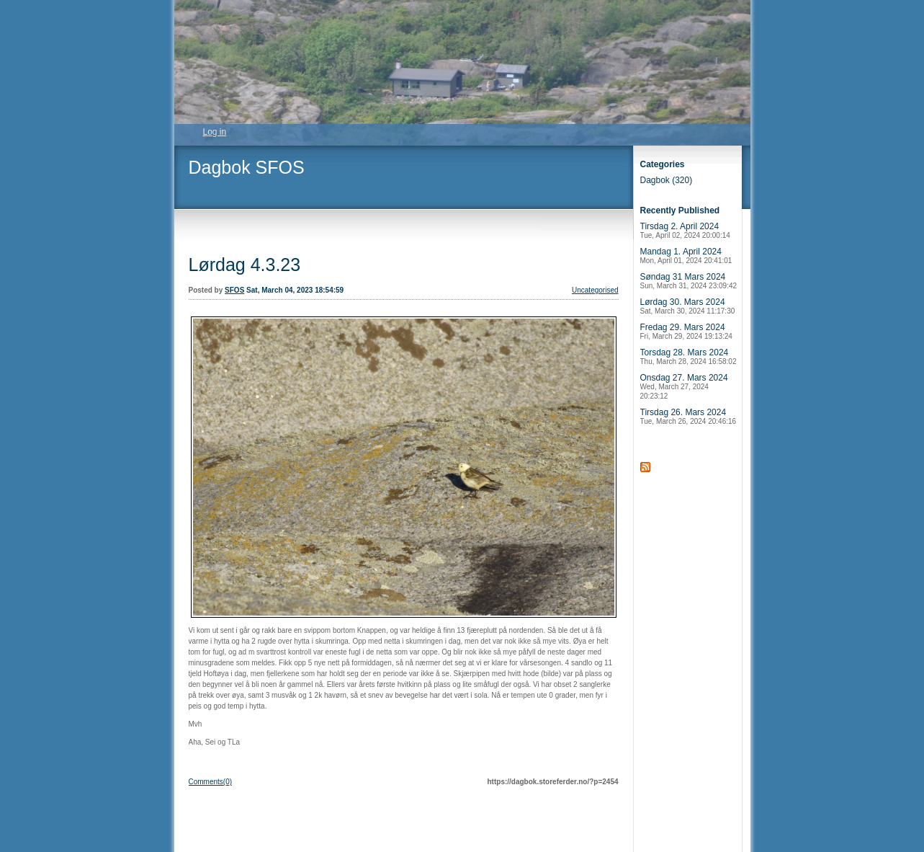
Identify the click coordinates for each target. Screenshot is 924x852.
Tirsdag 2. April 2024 (685, 230)
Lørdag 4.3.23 (245, 264)
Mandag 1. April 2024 (686, 256)
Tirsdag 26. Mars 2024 (688, 416)
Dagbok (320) (666, 180)
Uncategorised (595, 290)
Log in (215, 132)
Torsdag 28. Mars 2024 (688, 356)
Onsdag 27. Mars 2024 (684, 386)
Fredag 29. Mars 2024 (686, 331)
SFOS (234, 290)
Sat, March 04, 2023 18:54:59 (295, 290)
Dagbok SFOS (247, 167)
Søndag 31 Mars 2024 (688, 281)
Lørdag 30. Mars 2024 (687, 306)
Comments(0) (211, 782)
